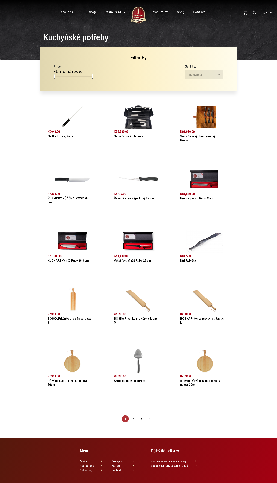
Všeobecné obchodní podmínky (168, 461)
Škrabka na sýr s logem (129, 381)
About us (67, 12)
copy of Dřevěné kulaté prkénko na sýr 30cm (201, 383)
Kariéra (116, 466)
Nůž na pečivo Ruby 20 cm (197, 198)
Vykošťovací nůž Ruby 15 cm (132, 260)
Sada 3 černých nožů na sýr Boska (198, 138)
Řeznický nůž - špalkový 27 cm (134, 198)
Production (160, 12)
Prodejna (117, 461)
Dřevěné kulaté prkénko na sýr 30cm (67, 383)
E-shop (91, 12)
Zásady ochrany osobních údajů (169, 466)
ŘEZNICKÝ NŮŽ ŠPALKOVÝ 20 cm (68, 200)
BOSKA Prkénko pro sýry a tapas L (202, 320)
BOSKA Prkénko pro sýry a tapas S (69, 320)
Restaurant (113, 12)
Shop (181, 12)
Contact (199, 12)
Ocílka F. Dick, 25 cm (61, 136)
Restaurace (87, 466)
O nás (83, 461)
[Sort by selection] (204, 74)
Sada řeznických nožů (128, 136)
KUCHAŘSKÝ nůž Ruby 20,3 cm (68, 260)
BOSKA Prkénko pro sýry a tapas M (136, 320)
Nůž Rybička (188, 260)
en (267, 13)
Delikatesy (86, 470)
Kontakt (116, 470)
